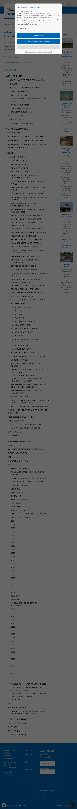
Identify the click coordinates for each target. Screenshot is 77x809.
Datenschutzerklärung (30, 52)
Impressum (40, 52)
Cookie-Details (48, 52)
